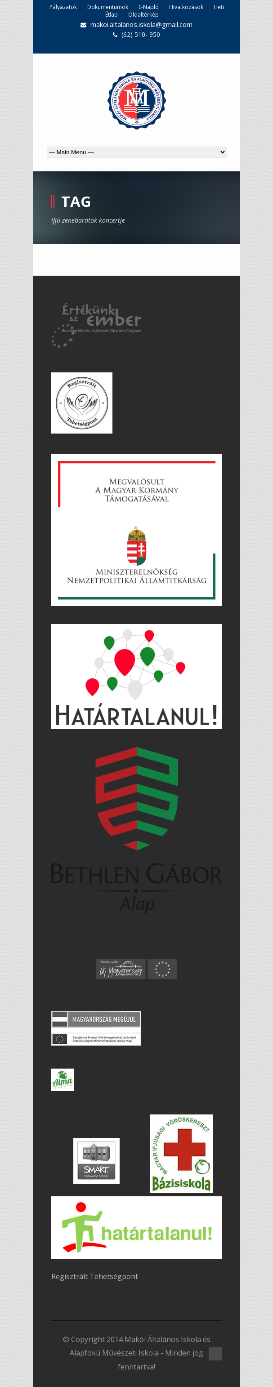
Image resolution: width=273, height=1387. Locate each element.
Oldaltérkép (143, 14)
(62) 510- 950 (140, 34)
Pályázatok (63, 7)
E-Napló (149, 7)
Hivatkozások (186, 7)
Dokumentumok (107, 7)
